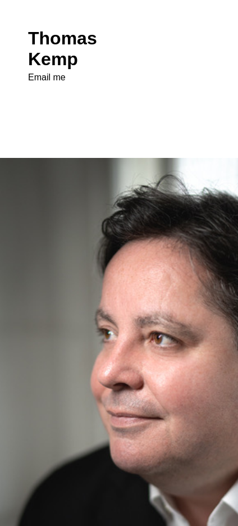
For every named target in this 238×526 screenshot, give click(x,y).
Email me (47, 77)
